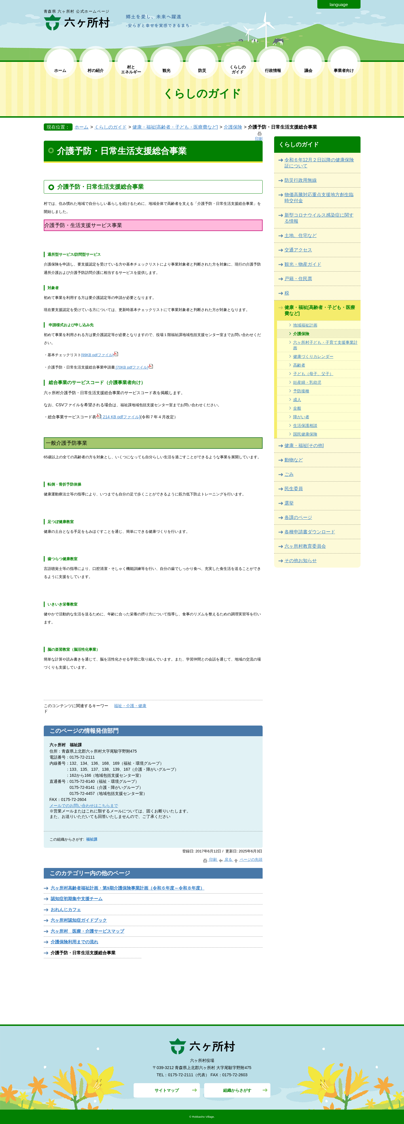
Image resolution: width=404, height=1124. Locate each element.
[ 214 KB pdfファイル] (118, 417)
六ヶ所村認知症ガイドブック (79, 920)
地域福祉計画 (305, 325)
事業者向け (344, 70)
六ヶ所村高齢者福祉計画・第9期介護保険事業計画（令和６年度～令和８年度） (127, 888)
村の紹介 (96, 70)
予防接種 (301, 391)
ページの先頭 (248, 859)
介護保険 (233, 127)
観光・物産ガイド (302, 264)
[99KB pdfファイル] (99, 355)
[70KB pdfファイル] (134, 367)
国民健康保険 (305, 434)
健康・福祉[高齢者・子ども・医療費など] (175, 127)
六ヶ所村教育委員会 (305, 546)
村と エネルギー (131, 69)
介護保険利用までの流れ (74, 941)
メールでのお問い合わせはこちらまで (84, 805)
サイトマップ (167, 1090)
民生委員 (293, 488)
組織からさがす (237, 1090)
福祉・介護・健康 (130, 705)
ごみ (289, 474)
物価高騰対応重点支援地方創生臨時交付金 (319, 197)
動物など (293, 459)
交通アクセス (298, 249)
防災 (202, 70)
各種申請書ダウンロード (309, 531)
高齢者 (299, 365)
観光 (166, 70)
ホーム (60, 70)
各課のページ (298, 517)
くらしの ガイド (237, 69)
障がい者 (301, 417)
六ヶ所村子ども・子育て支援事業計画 (325, 345)
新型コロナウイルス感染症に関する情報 (319, 218)
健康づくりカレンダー (313, 356)
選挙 (289, 503)
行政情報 (273, 70)
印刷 (210, 859)
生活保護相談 (305, 425)
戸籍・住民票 (298, 278)
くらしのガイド (110, 127)
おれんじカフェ (66, 909)
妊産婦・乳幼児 (307, 382)
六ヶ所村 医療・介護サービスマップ (87, 931)
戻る (225, 859)
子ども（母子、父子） (313, 373)
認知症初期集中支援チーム (77, 898)
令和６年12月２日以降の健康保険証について (319, 162)
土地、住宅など (300, 235)
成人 (297, 399)
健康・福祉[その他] (304, 445)
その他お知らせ (300, 560)
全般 (297, 408)
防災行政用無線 (300, 180)
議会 (308, 70)
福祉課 (91, 839)
